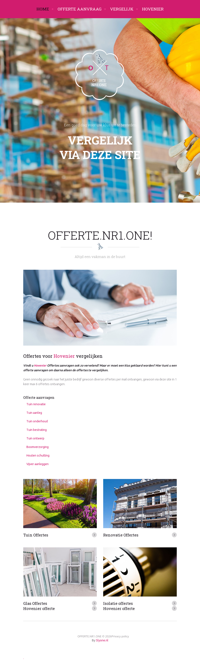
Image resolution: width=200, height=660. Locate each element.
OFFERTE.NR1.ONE (89, 636)
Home (42, 9)
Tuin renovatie (36, 404)
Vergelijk (121, 9)
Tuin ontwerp (35, 438)
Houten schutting (37, 455)
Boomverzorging (37, 447)
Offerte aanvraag (79, 9)
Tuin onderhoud (37, 421)
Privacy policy (120, 636)
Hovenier (153, 9)
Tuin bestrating (36, 430)
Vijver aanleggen (37, 464)
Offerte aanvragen (38, 397)
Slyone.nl (102, 640)
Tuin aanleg (34, 412)
